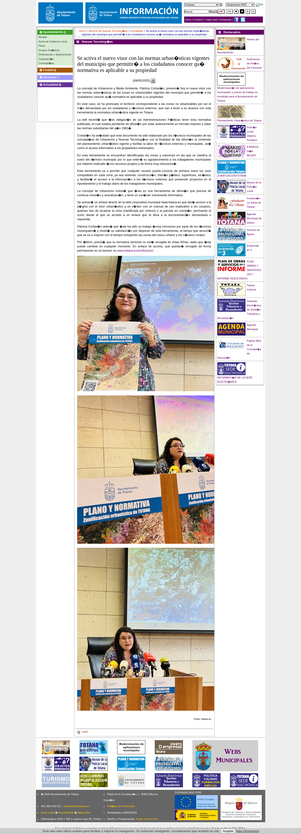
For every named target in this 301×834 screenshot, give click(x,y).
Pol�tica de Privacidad (120, 806)
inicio (188, 19)
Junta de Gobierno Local (53, 41)
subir (82, 731)
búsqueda (226, 19)
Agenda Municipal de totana (254, 218)
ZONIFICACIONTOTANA (232, 175)
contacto (198, 19)
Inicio (82, 30)
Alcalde (43, 37)
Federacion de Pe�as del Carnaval (254, 63)
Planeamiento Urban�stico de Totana (239, 120)
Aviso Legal (48, 812)
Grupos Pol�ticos (49, 50)
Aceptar (228, 831)
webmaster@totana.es (76, 806)
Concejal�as (46, 63)
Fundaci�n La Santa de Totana (254, 202)
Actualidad (137, 30)
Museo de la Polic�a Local (254, 186)
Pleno (42, 45)
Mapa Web (84, 812)
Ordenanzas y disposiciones (55, 54)
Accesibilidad (66, 812)
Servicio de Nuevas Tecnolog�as (108, 30)
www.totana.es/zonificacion (135, 250)
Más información (247, 831)
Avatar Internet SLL (147, 818)
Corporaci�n (46, 59)
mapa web (212, 19)
